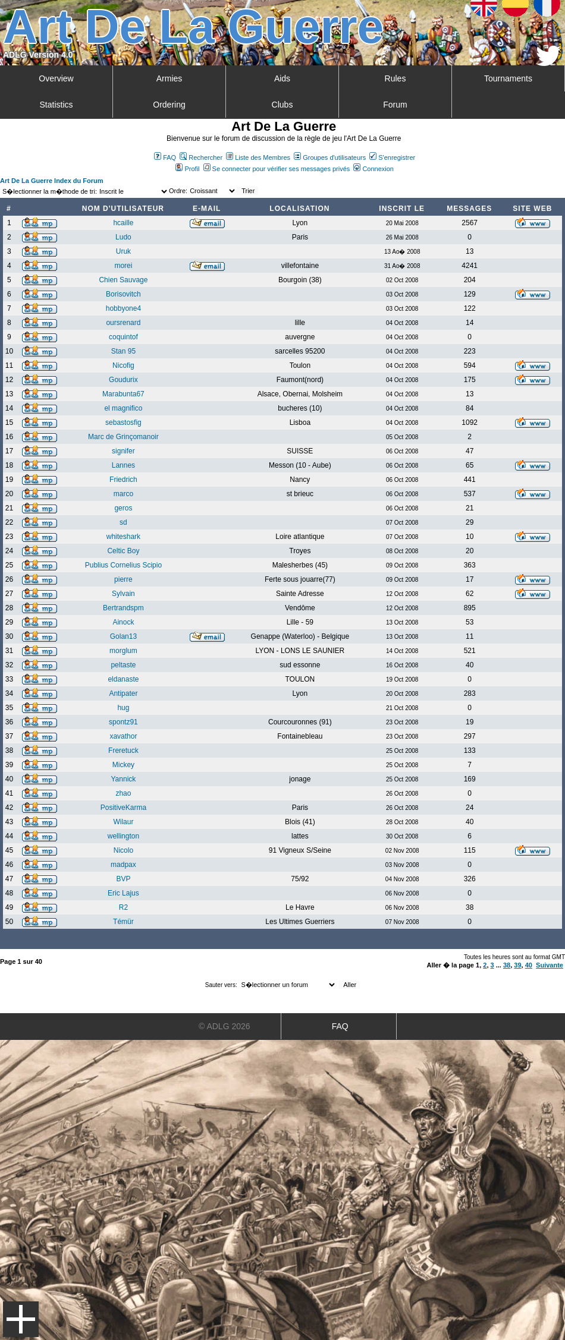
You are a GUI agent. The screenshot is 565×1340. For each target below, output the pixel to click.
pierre (123, 579)
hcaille (123, 223)
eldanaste (123, 679)
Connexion (373, 168)
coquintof (123, 337)
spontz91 (123, 722)
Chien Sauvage (123, 280)
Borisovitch (123, 294)
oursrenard (123, 323)
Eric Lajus (123, 893)
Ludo (123, 237)
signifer (123, 451)
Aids (282, 78)
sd (123, 522)
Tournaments (508, 78)
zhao (123, 793)
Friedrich (123, 479)
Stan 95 (123, 351)
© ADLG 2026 (224, 1026)
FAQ (165, 157)
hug (123, 708)
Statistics (56, 104)
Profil (187, 168)
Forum (395, 104)
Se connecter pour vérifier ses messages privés (276, 168)
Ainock (123, 622)
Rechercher (201, 157)
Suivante (549, 965)
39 (517, 965)
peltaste (123, 665)
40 (528, 965)
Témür (123, 921)
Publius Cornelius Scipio (123, 565)
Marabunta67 (123, 394)
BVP (123, 879)
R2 (123, 907)
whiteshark (123, 536)
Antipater (123, 693)
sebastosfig (123, 422)
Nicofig (123, 365)
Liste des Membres (258, 157)
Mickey (123, 765)
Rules (395, 78)
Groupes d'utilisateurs (330, 157)
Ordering (169, 104)
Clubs (282, 104)
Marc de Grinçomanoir (123, 437)
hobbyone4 (123, 308)
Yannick (123, 779)
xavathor (123, 736)
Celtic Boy (123, 551)
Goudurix (123, 380)
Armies (169, 78)
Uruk (123, 251)
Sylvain (123, 593)
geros (123, 508)
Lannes (123, 465)
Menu (21, 1319)
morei (123, 265)
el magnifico (123, 408)
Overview (56, 78)
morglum (123, 651)
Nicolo (123, 850)
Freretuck (123, 750)
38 (506, 965)
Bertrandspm (123, 608)
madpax (123, 864)
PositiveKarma (123, 807)
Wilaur (123, 822)
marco (123, 494)
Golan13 (123, 636)
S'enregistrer (392, 157)
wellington (123, 836)
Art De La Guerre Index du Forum (51, 180)
